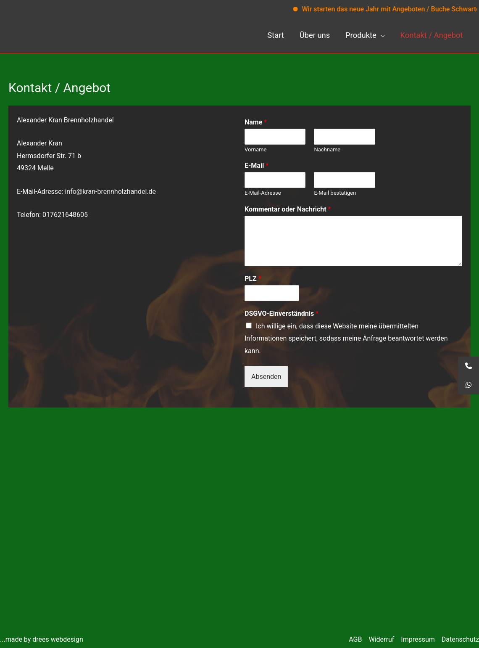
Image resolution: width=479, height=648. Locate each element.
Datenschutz (460, 639)
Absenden (266, 377)
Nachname (327, 149)
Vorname (255, 149)
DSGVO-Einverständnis (281, 313)
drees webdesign (57, 639)
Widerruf (381, 639)
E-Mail (256, 166)
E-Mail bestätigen (335, 193)
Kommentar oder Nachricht (288, 209)
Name (256, 122)
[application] (380, 35)
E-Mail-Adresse (263, 193)
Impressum (418, 639)
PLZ (253, 279)
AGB (355, 639)
